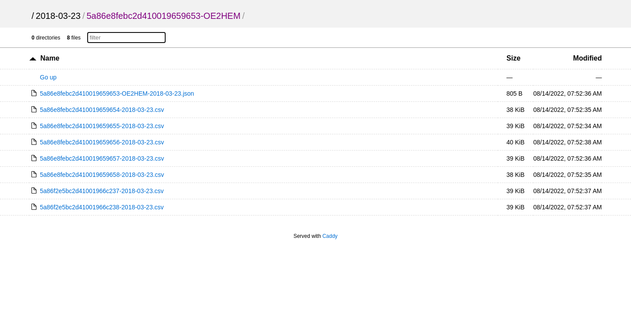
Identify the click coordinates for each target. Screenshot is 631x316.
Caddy (330, 236)
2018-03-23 (58, 16)
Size (514, 58)
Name (50, 58)
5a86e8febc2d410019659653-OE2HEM (163, 16)
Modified (587, 58)
